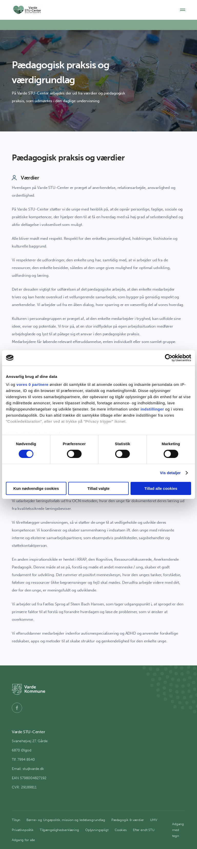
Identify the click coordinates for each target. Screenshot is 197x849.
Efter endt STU (143, 830)
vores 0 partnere (32, 384)
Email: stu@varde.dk (28, 769)
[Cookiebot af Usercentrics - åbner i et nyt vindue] (168, 357)
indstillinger (152, 409)
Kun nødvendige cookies (36, 488)
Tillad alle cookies (160, 488)
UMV (153, 820)
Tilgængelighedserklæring (59, 830)
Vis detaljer (170, 473)
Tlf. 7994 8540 (23, 759)
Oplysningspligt (97, 830)
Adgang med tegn (178, 830)
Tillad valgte (98, 488)
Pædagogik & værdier (127, 820)
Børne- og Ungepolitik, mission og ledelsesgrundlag (65, 820)
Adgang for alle (23, 840)
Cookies (121, 830)
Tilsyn (16, 820)
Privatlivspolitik (23, 830)
